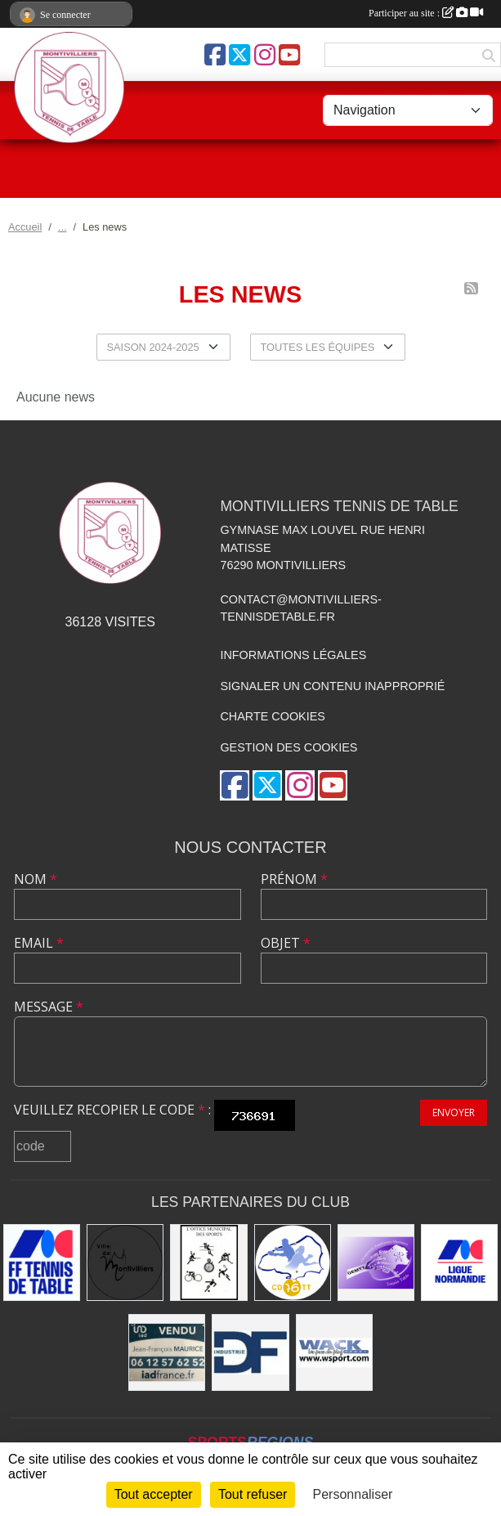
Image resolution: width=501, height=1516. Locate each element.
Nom (35, 879)
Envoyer (453, 1112)
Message (48, 1007)
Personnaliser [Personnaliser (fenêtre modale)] (353, 1494)
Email (39, 943)
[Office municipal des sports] (208, 1262)
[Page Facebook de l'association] (215, 55)
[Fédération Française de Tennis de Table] (41, 1262)
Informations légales (293, 655)
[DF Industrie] (250, 1352)
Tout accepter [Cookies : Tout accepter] (153, 1494)
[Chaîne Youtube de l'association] (289, 55)
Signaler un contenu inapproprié (332, 686)
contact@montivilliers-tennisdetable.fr (300, 608)
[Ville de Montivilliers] (125, 1262)
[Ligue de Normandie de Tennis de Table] (459, 1262)
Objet (286, 943)
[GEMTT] (376, 1262)
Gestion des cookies (288, 747)
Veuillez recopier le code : (112, 1110)
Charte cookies (272, 716)
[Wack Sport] (334, 1352)
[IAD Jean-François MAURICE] (166, 1352)
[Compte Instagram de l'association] (264, 55)
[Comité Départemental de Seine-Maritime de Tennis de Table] (292, 1262)
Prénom (294, 879)
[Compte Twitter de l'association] (239, 55)
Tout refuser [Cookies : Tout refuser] (252, 1494)
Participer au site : (426, 13)
